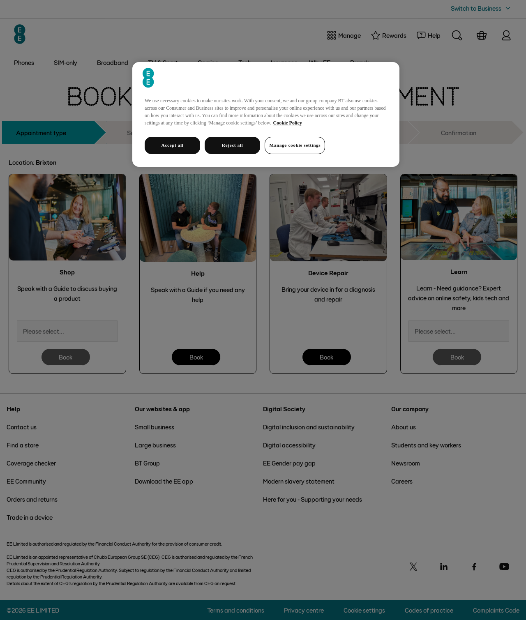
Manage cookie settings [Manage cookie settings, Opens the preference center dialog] (295, 145)
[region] (265, 114)
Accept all (172, 145)
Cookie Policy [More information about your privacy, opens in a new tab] (287, 123)
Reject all (232, 145)
